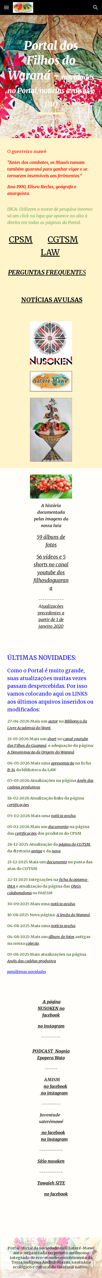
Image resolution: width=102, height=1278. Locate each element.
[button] (6, 7)
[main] (51, 76)
